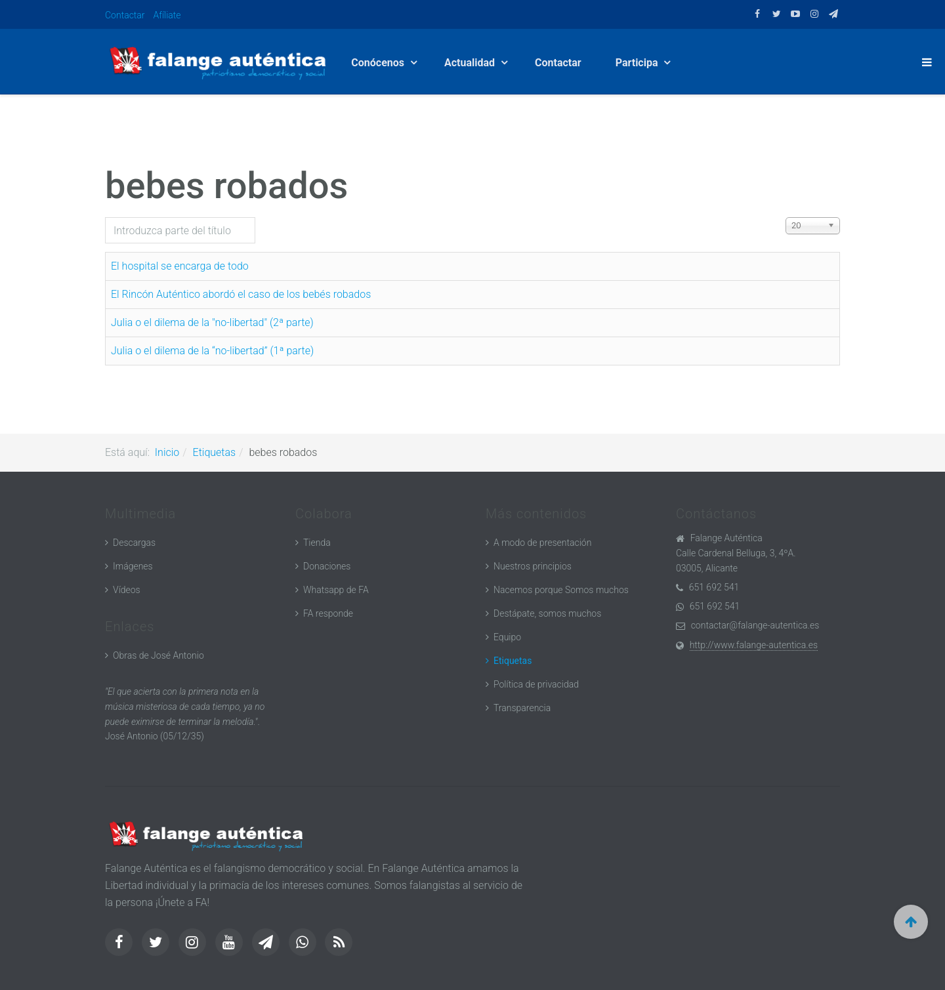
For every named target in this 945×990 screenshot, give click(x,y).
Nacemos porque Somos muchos (561, 590)
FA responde (328, 613)
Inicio (167, 452)
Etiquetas (214, 452)
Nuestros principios (533, 566)
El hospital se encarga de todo (180, 266)
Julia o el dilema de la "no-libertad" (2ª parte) (212, 322)
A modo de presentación (542, 542)
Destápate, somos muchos (547, 613)
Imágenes (133, 566)
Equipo (507, 637)
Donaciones (326, 566)
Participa (638, 62)
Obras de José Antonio (158, 655)
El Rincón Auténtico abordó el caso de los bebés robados (241, 294)
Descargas (134, 542)
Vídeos (126, 590)
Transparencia (522, 708)
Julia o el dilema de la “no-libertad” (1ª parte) (212, 350)
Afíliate (167, 15)
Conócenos (379, 62)
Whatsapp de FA (336, 590)
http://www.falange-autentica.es (754, 645)
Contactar (125, 15)
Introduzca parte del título (105, 217)
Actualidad (470, 62)
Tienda (317, 542)
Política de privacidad (536, 684)
